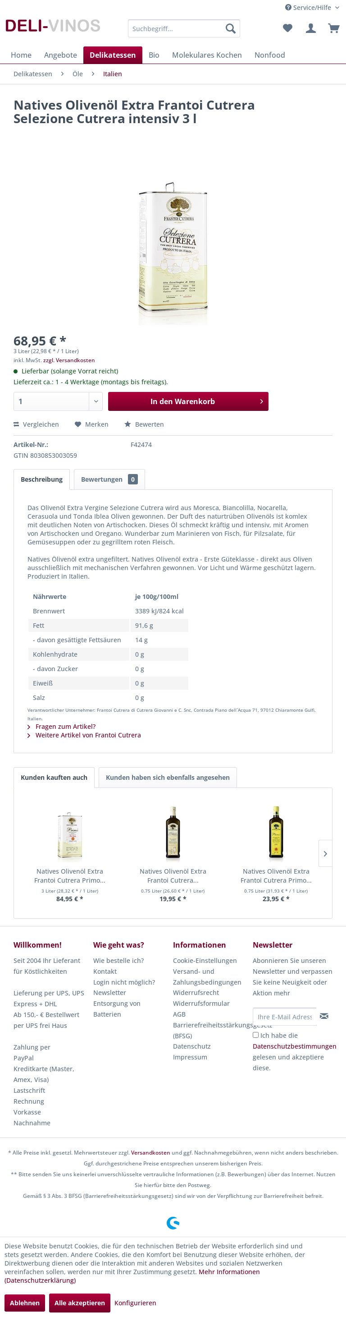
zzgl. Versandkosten (69, 360)
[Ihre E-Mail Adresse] (285, 1017)
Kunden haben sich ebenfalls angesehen (168, 777)
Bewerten (144, 424)
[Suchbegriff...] (184, 28)
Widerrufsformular (201, 1003)
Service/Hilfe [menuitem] (309, 7)
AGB (179, 1014)
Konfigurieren (135, 1303)
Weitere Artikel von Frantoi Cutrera (84, 735)
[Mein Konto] (309, 28)
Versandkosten (150, 1152)
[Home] (21, 55)
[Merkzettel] (287, 28)
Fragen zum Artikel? (61, 726)
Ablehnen (25, 1303)
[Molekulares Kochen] (207, 55)
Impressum (190, 1057)
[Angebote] (60, 55)
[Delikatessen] (112, 55)
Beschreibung (42, 479)
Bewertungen (109, 479)
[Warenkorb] (332, 28)
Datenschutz (192, 1046)
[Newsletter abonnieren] (324, 1016)
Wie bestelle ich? (118, 960)
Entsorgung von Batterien (117, 1008)
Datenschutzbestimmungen (295, 1046)
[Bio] (154, 55)
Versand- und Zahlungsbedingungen (207, 976)
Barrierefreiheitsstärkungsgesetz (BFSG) (210, 1030)
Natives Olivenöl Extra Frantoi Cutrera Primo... (69, 875)
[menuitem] (184, 28)
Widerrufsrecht (196, 992)
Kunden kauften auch (54, 777)
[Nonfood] (269, 55)
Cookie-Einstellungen (205, 960)
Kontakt (105, 971)
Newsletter (109, 992)
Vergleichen (36, 424)
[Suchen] (230, 28)
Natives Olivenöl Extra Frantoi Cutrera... (173, 875)
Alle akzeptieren (80, 1303)
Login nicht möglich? (124, 982)
